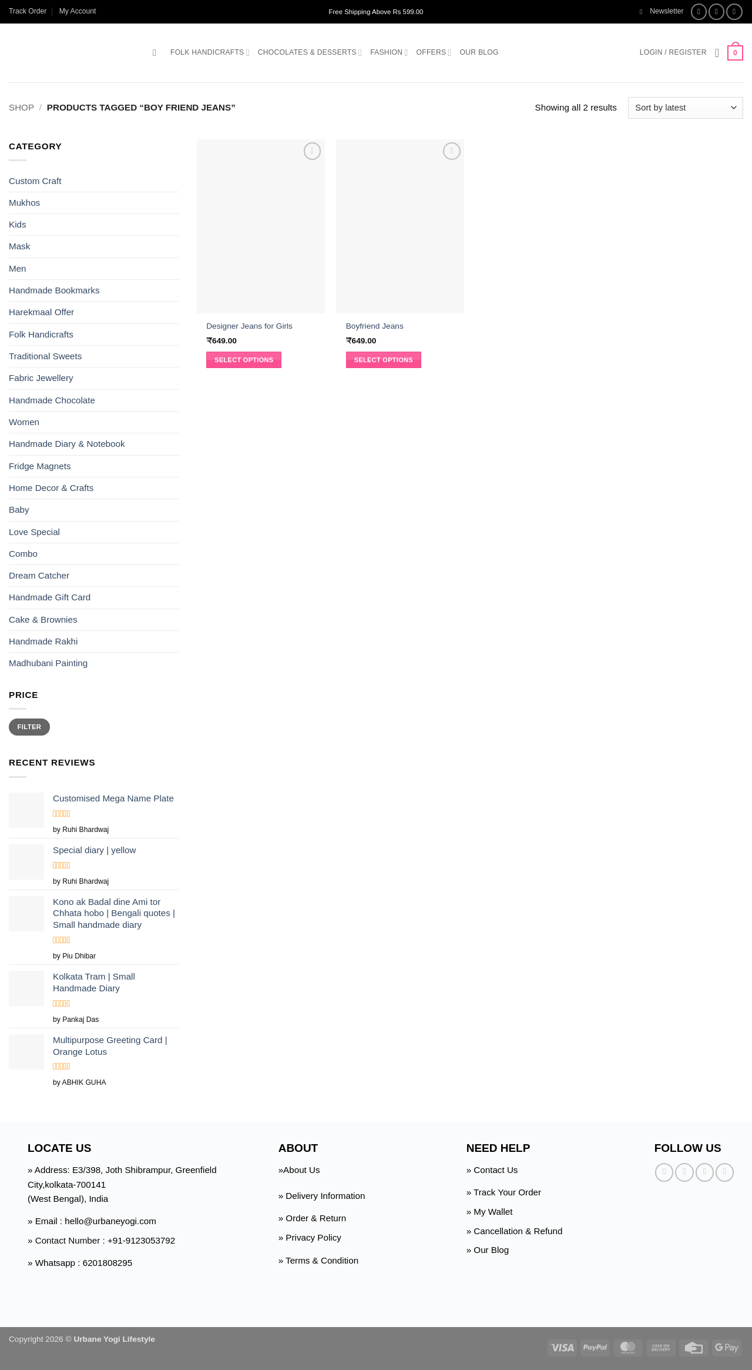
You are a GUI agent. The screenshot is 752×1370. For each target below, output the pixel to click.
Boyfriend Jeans (375, 326)
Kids (17, 224)
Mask (19, 246)
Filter (30, 726)
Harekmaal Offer (41, 312)
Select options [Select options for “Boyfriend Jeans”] (383, 359)
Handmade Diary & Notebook (67, 444)
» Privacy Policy (309, 1237)
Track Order (27, 11)
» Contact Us (492, 1170)
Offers (434, 52)
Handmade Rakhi (43, 641)
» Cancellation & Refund (514, 1231)
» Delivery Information (321, 1196)
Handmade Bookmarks (54, 290)
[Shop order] (685, 108)
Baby (19, 509)
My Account (77, 11)
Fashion (389, 52)
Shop (21, 107)
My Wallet (493, 1212)
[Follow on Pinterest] (725, 1172)
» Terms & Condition (318, 1260)
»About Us (299, 1170)
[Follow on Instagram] (717, 12)
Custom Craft (35, 180)
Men (17, 268)
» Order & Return (312, 1218)
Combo (23, 554)
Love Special (34, 531)
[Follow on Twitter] (734, 12)
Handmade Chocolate (52, 400)
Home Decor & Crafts (51, 488)
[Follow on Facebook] (699, 12)
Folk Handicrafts (210, 52)
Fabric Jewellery (41, 378)
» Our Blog (487, 1250)
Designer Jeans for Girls (249, 326)
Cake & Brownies (43, 619)
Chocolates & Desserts (310, 52)
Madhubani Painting (48, 663)
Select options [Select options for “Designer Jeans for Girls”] (243, 359)
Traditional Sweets (45, 356)
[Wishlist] (717, 53)
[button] (662, 11)
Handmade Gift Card (49, 597)
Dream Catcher (39, 575)
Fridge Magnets (40, 466)
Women (24, 422)
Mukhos (24, 203)
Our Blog (479, 52)
